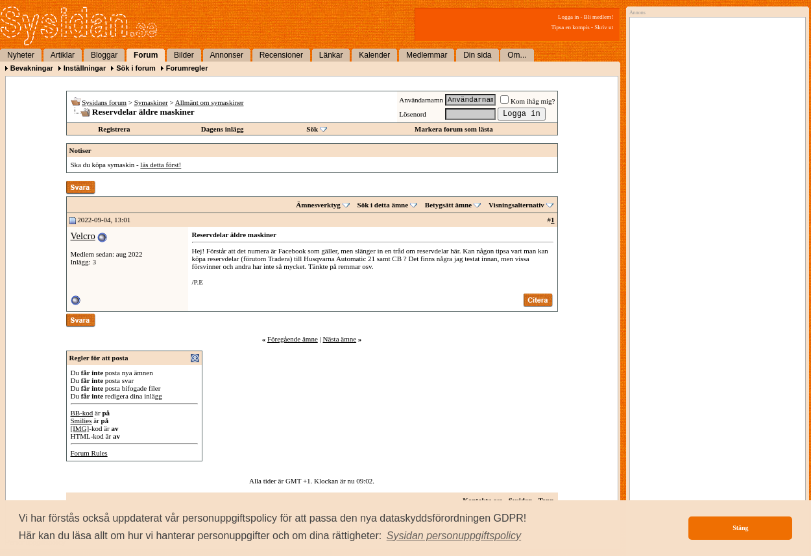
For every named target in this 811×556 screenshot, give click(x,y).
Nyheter (20, 55)
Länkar (331, 55)
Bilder (184, 55)
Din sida (477, 55)
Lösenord (412, 114)
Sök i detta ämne (383, 205)
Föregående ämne (292, 339)
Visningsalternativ (516, 205)
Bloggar (104, 55)
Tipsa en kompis (570, 27)
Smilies (81, 420)
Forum (146, 55)
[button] (454, 536)
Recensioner (281, 55)
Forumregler (187, 68)
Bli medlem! (598, 17)
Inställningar (85, 68)
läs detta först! (160, 164)
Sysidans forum (104, 102)
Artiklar (63, 55)
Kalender (374, 55)
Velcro (83, 236)
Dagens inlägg (222, 129)
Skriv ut (603, 27)
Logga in (568, 17)
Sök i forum (136, 68)
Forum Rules (89, 453)
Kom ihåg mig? (527, 101)
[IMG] (80, 428)
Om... (516, 55)
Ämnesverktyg (318, 205)
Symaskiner (151, 102)
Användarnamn (421, 100)
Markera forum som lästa (454, 129)
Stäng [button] (740, 527)
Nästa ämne (339, 339)
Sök (312, 129)
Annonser (226, 55)
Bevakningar (31, 68)
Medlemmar (426, 55)
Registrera (114, 129)
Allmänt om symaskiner (209, 102)
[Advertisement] (714, 153)
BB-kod (82, 413)
